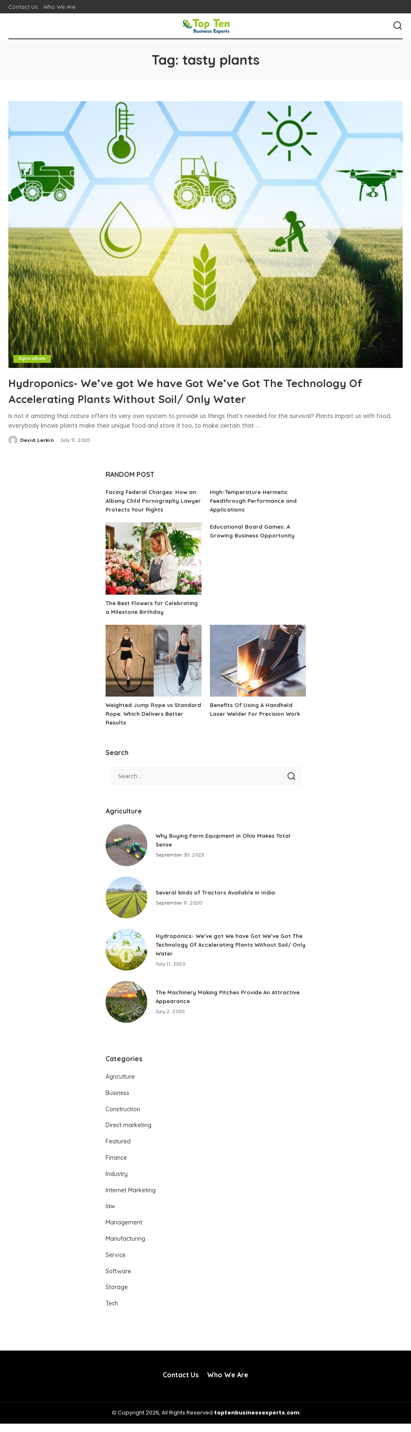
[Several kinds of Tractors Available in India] (126, 906)
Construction (123, 1117)
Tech (112, 1312)
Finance (116, 1166)
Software (118, 1279)
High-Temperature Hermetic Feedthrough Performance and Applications (256, 500)
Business (117, 1101)
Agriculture (32, 359)
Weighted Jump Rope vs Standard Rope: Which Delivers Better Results (151, 722)
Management (124, 1231)
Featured (118, 1150)
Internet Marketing (131, 1198)
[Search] (398, 25)
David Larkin (37, 440)
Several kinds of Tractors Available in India (219, 901)
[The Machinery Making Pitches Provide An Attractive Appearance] (126, 1010)
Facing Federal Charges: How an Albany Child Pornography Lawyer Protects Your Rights (153, 500)
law (110, 1215)
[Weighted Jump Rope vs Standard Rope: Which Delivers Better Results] (154, 670)
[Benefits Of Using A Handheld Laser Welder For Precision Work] (258, 670)
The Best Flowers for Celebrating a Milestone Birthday (141, 611)
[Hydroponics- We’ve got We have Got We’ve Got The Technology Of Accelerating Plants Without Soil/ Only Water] (205, 234)
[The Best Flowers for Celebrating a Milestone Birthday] (154, 558)
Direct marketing (128, 1134)
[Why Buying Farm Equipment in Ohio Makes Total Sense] (126, 853)
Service (116, 1263)
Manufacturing (125, 1247)
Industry (117, 1182)
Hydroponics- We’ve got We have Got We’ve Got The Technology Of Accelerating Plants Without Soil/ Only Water (200, 390)
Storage (117, 1296)
